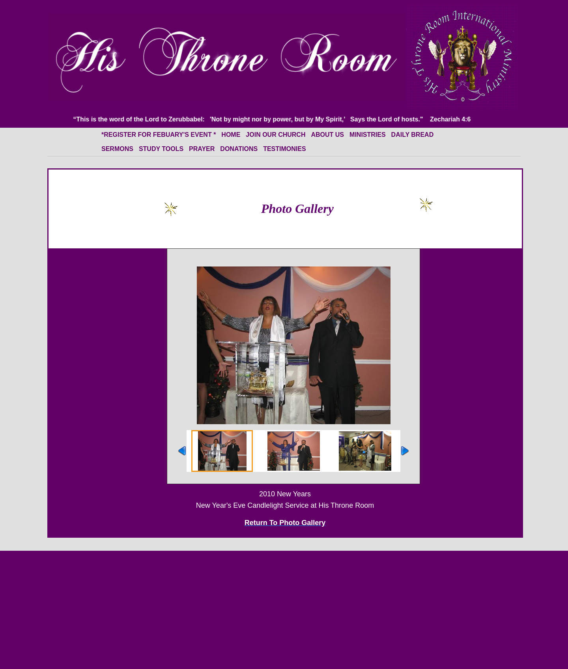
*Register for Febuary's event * (158, 134)
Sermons (117, 148)
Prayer (202, 148)
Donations (239, 148)
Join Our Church (275, 134)
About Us (327, 134)
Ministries (367, 134)
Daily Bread (412, 134)
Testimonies (284, 148)
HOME (230, 134)
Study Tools (161, 148)
